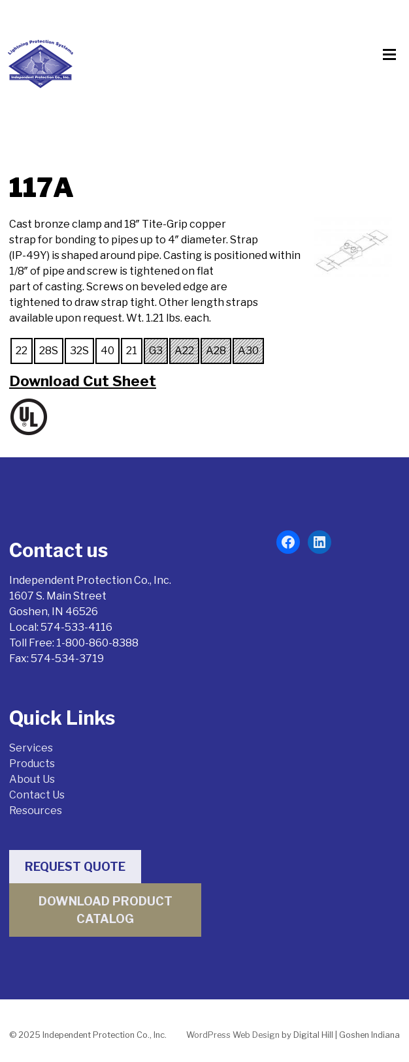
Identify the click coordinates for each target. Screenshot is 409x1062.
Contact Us (37, 795)
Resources (35, 810)
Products (32, 763)
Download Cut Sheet (82, 381)
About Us (32, 779)
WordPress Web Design (233, 1035)
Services (31, 748)
